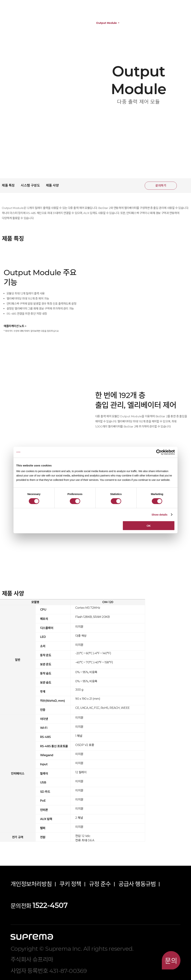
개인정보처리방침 (31, 884)
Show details (159, 514)
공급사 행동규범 (137, 884)
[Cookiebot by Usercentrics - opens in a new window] (159, 452)
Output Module (106, 23)
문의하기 (160, 185)
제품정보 (23, 23)
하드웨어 (49, 23)
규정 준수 (100, 884)
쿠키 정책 (70, 884)
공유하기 (184, 185)
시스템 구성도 (30, 185)
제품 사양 (52, 185)
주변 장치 (75, 23)
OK (149, 525)
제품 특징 (8, 185)
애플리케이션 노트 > (15, 326)
